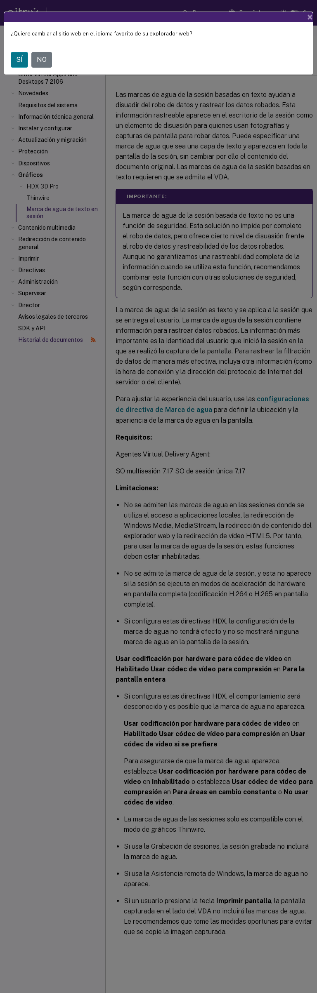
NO (42, 60)
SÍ (19, 60)
